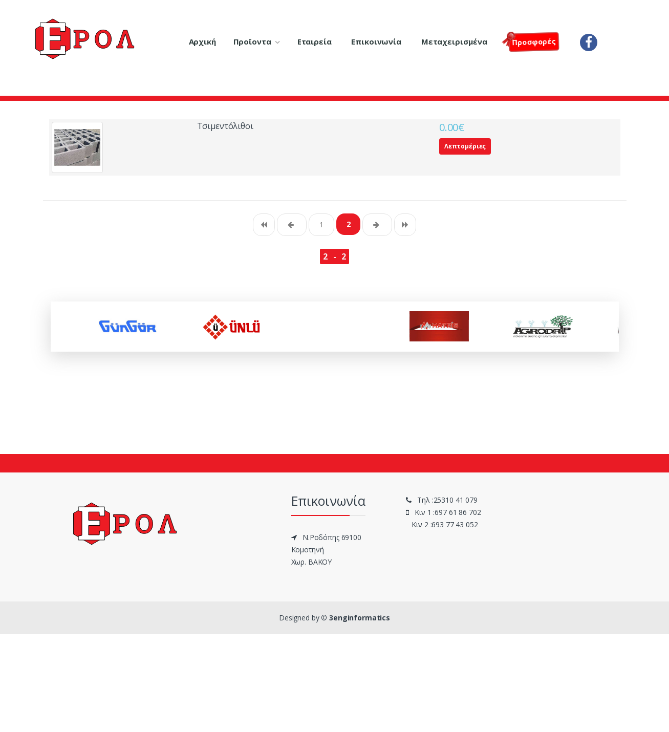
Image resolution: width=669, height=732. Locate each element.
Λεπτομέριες (465, 146)
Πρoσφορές (532, 40)
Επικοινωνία (376, 41)
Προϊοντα (252, 41)
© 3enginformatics (355, 617)
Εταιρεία (314, 41)
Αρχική (202, 41)
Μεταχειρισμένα (454, 41)
